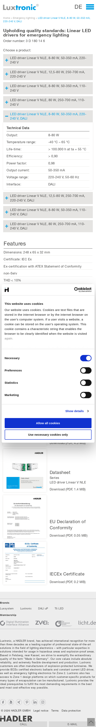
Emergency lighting (24, 17)
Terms (55, 710)
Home (6, 17)
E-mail (73, 724)
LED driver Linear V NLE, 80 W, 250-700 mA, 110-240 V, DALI (47, 226)
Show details (74, 411)
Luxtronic (26, 608)
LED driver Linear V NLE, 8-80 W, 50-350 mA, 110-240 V (48, 88)
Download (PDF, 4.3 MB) (68, 443)
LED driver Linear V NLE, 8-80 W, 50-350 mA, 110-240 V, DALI (48, 212)
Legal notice (40, 710)
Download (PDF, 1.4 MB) (68, 489)
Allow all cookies (48, 423)
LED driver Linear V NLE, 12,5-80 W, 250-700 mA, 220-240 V (47, 74)
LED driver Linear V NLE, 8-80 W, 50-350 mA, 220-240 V (48, 60)
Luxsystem (7, 608)
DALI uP (43, 608)
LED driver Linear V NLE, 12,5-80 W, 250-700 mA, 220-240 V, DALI (47, 198)
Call (23, 724)
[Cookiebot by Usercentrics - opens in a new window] (74, 289)
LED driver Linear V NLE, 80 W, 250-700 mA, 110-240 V (47, 102)
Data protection (71, 710)
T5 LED (59, 608)
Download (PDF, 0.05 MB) (69, 535)
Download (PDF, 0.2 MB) (68, 582)
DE (78, 6)
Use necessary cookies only (48, 434)
